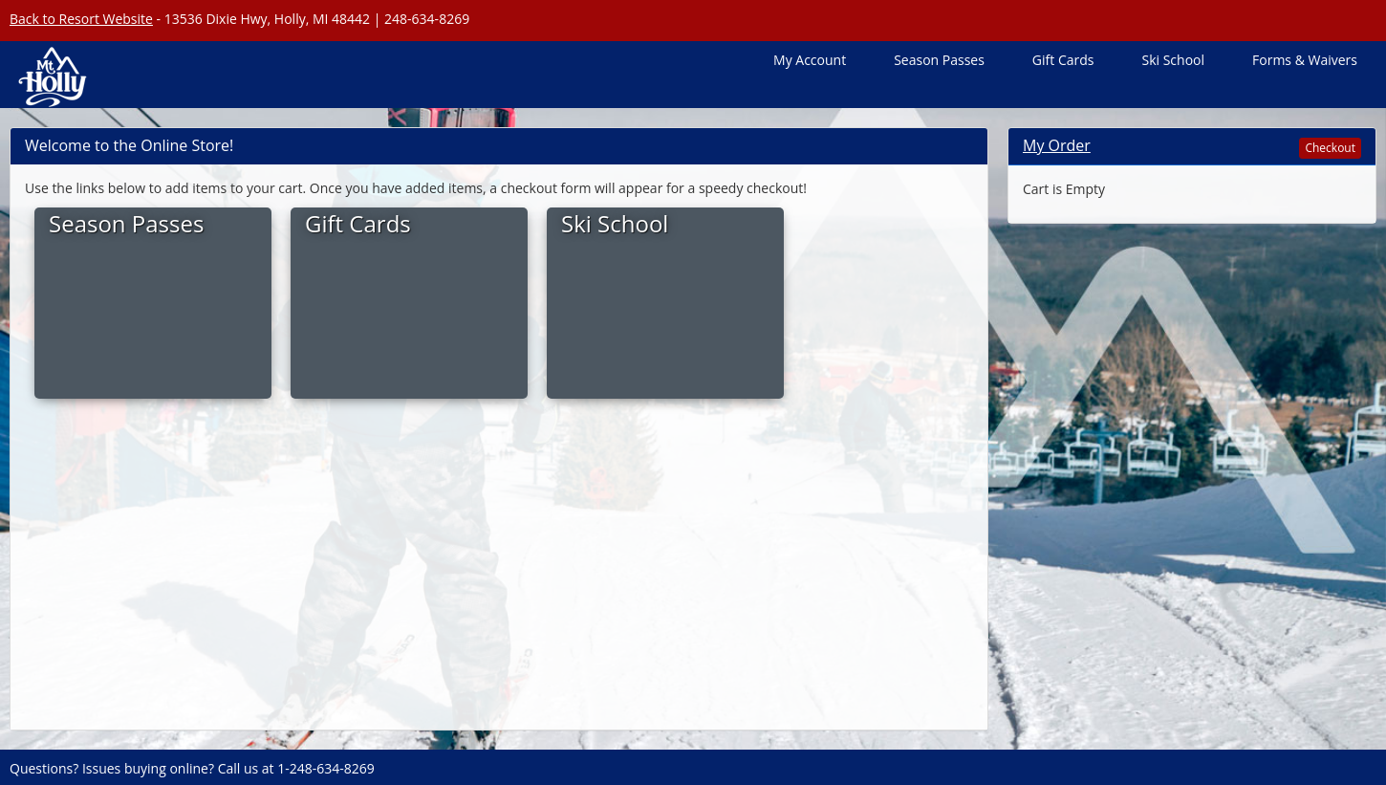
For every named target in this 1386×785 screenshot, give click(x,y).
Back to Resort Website (81, 19)
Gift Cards (1063, 60)
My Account (809, 60)
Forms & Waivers (1304, 60)
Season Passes (939, 60)
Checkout (1330, 148)
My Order (1057, 145)
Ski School (1172, 60)
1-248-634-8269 (326, 768)
